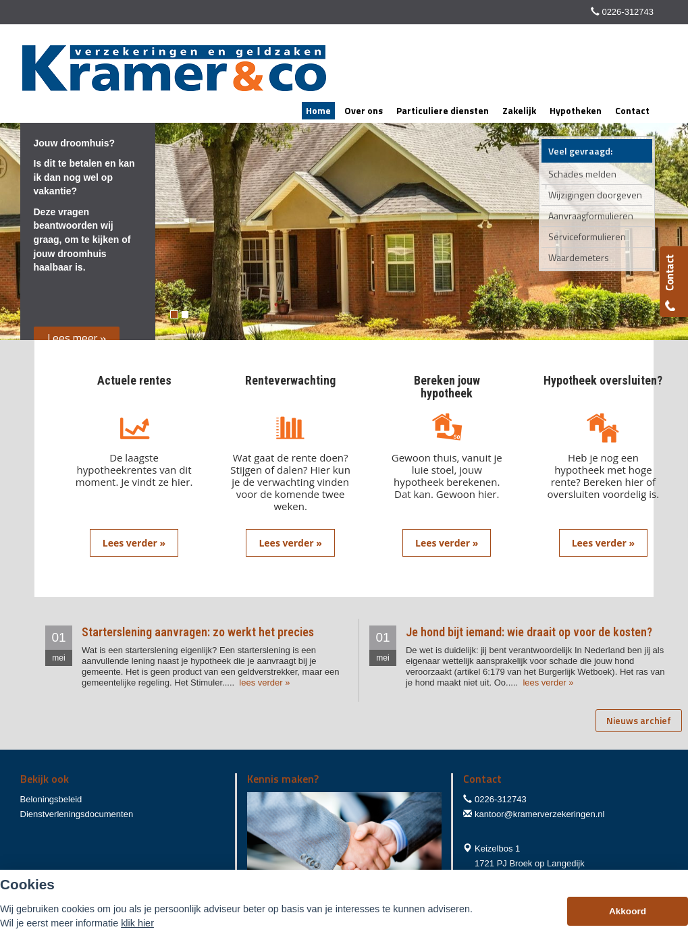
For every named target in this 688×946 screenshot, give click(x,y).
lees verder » (263, 682)
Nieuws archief (638, 720)
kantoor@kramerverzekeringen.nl (539, 814)
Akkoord (627, 911)
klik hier (137, 923)
